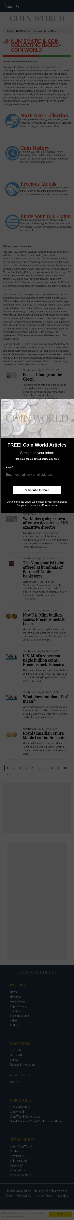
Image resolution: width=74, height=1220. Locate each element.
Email (9, 467)
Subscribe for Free (37, 490)
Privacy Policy (49, 505)
